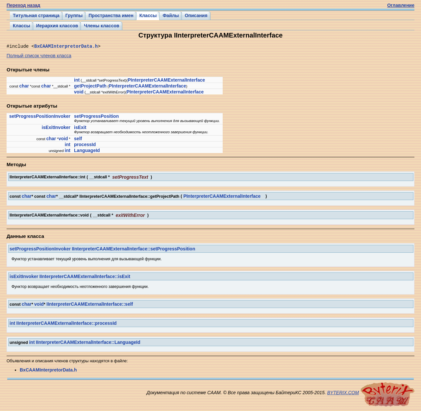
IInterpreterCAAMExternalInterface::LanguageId (88, 343)
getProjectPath (90, 87)
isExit (80, 128)
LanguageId (87, 151)
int (77, 81)
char (24, 87)
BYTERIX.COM (343, 393)
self (78, 139)
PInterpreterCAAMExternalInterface (166, 81)
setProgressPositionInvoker (39, 117)
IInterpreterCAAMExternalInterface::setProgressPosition (133, 249)
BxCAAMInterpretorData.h (66, 47)
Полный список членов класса (39, 56)
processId (85, 145)
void (79, 92)
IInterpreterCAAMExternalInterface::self (89, 305)
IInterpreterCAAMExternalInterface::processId (66, 324)
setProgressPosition (96, 117)
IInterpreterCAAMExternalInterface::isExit (84, 277)
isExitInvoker (56, 128)
